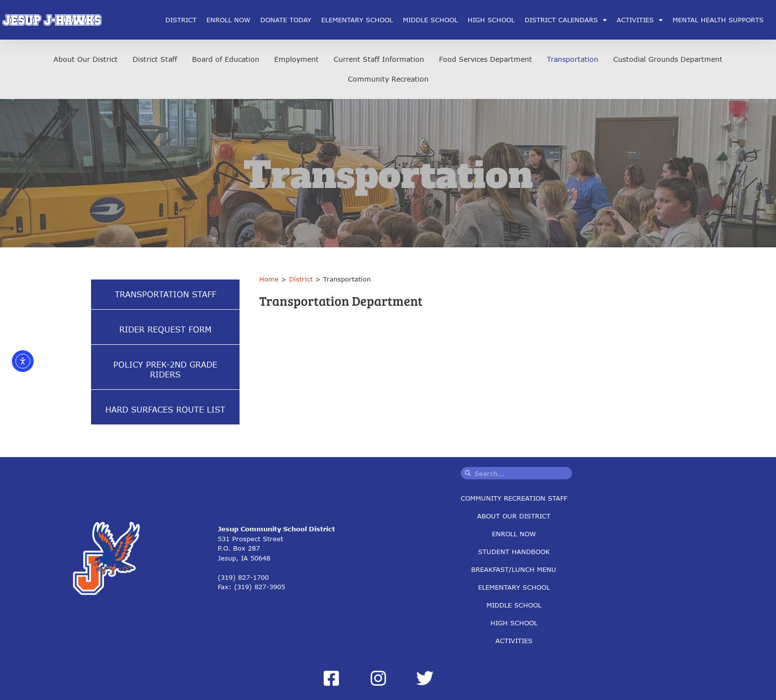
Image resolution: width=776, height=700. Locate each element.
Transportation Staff (165, 294)
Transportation (572, 59)
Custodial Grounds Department (668, 59)
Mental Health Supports (718, 20)
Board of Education (225, 59)
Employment (296, 59)
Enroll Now (228, 20)
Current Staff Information (379, 59)
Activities (640, 20)
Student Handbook (514, 552)
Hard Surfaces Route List (165, 409)
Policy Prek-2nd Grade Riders (165, 369)
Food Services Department (485, 59)
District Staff (155, 59)
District (180, 20)
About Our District (85, 59)
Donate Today (285, 20)
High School (491, 20)
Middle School (430, 20)
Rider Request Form (165, 329)
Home (269, 279)
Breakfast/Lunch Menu (513, 569)
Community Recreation (388, 79)
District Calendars (566, 20)
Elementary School (357, 20)
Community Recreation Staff (514, 498)
